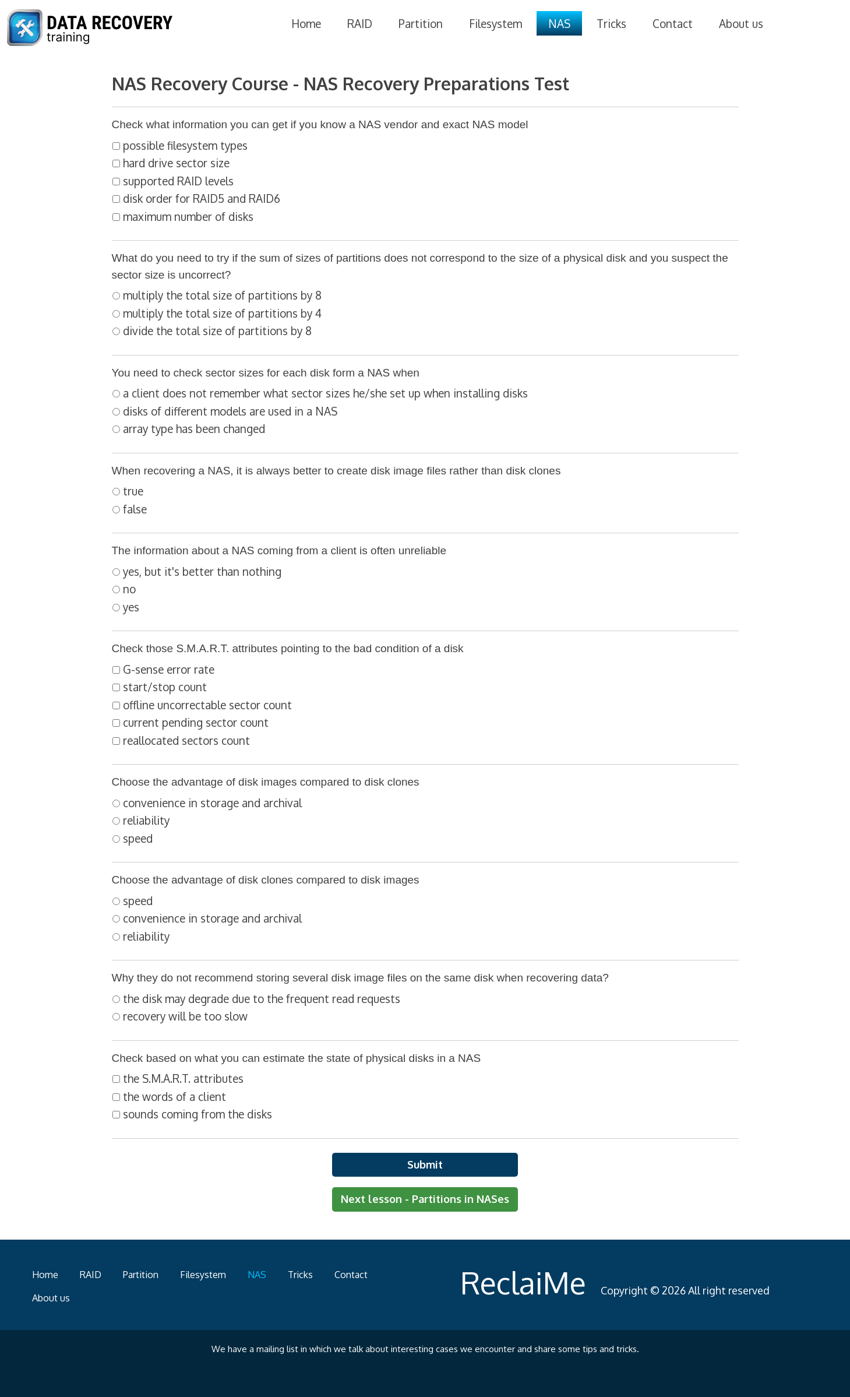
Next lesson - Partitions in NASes (425, 1198)
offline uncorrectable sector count (207, 705)
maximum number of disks (188, 216)
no (129, 589)
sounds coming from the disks (197, 1114)
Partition (420, 23)
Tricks (611, 23)
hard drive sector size (176, 163)
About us (741, 23)
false (135, 509)
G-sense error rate (168, 669)
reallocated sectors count (186, 740)
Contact (673, 23)
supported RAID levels (178, 181)
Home (306, 23)
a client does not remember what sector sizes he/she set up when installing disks (325, 393)
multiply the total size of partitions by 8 (222, 295)
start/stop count (165, 687)
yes (131, 607)
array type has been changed (194, 428)
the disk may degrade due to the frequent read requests (261, 998)
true (133, 491)
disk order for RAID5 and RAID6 (201, 198)
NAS (559, 23)
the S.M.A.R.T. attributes (183, 1078)
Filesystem (495, 23)
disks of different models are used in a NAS (230, 411)
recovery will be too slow (185, 1016)
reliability (146, 820)
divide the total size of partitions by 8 (217, 330)
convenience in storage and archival (212, 803)
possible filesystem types (185, 145)
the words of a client (174, 1096)
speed (138, 838)
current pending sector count (196, 722)
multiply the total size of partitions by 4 (222, 313)
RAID (359, 23)
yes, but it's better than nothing (202, 571)
